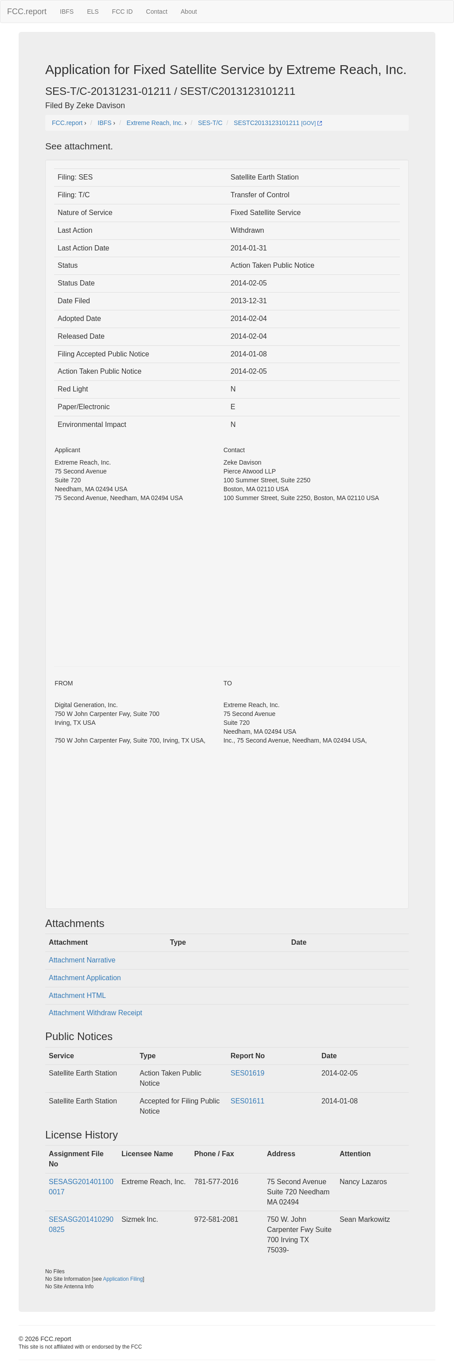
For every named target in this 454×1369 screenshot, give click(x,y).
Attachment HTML (77, 995)
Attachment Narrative (82, 960)
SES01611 (248, 1101)
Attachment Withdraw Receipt (95, 1013)
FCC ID (122, 11)
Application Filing (123, 1279)
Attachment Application (85, 978)
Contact (156, 11)
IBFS (67, 11)
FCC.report (27, 11)
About (189, 11)
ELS (92, 11)
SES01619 (248, 1073)
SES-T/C (210, 122)
